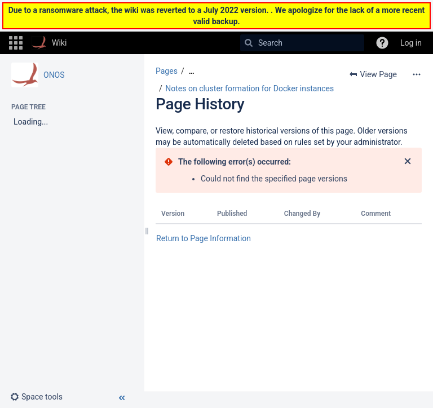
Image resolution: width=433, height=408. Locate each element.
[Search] (248, 42)
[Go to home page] (49, 43)
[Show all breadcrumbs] (191, 71)
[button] (16, 43)
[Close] (407, 161)
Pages (167, 71)
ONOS (54, 74)
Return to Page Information (203, 238)
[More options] (416, 74)
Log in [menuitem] (411, 42)
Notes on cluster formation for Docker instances (249, 88)
